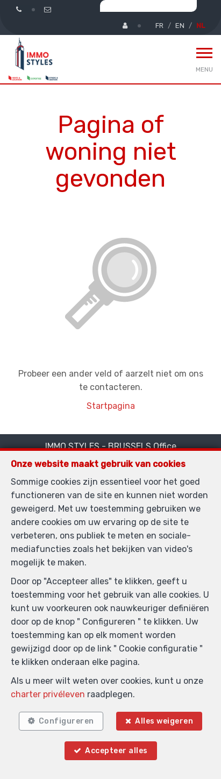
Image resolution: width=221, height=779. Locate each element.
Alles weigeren (164, 721)
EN (179, 26)
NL (200, 26)
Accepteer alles (116, 750)
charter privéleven (48, 694)
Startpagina (111, 406)
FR (159, 26)
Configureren (66, 721)
